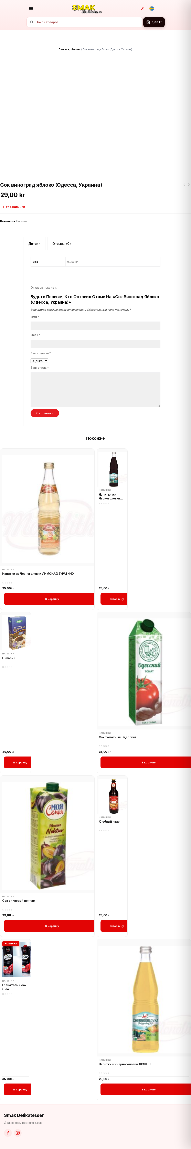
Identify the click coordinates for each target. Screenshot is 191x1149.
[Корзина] (154, 22)
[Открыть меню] (30, 8)
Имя (35, 316)
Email (35, 335)
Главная (64, 49)
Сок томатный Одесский (118, 737)
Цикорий (8, 658)
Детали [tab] (34, 244)
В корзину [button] (52, 599)
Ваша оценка (41, 353)
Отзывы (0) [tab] (61, 244)
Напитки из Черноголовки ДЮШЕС (125, 1064)
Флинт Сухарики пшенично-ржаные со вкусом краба (184, 187)
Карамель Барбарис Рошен (189, 187)
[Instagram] (18, 1133)
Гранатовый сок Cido (14, 987)
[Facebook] (8, 1133)
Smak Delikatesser (24, 1115)
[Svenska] (152, 8)
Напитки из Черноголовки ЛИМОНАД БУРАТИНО (38, 573)
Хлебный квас (109, 821)
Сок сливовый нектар (18, 900)
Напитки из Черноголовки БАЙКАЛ (109, 496)
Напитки (76, 49)
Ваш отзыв (40, 367)
